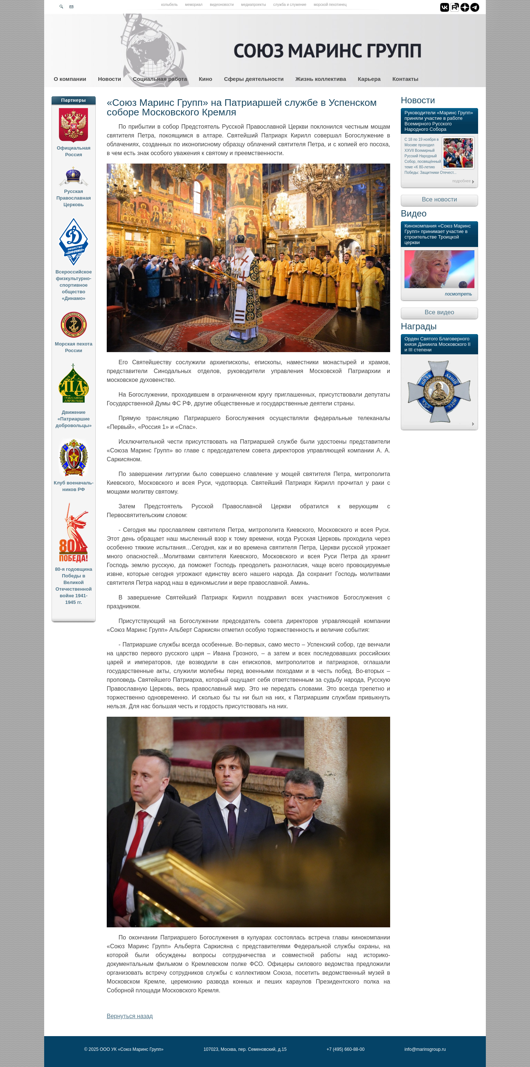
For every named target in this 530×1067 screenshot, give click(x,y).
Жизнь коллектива (321, 79)
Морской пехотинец (330, 5)
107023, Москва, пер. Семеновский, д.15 (245, 1049)
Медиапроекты (253, 5)
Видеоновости (222, 5)
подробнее (461, 181)
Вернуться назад (130, 1016)
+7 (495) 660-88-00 (345, 1049)
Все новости (439, 199)
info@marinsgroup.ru (425, 1049)
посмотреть (458, 294)
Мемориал (193, 5)
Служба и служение (290, 5)
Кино (205, 79)
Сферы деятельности (254, 79)
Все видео (439, 312)
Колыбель (169, 5)
